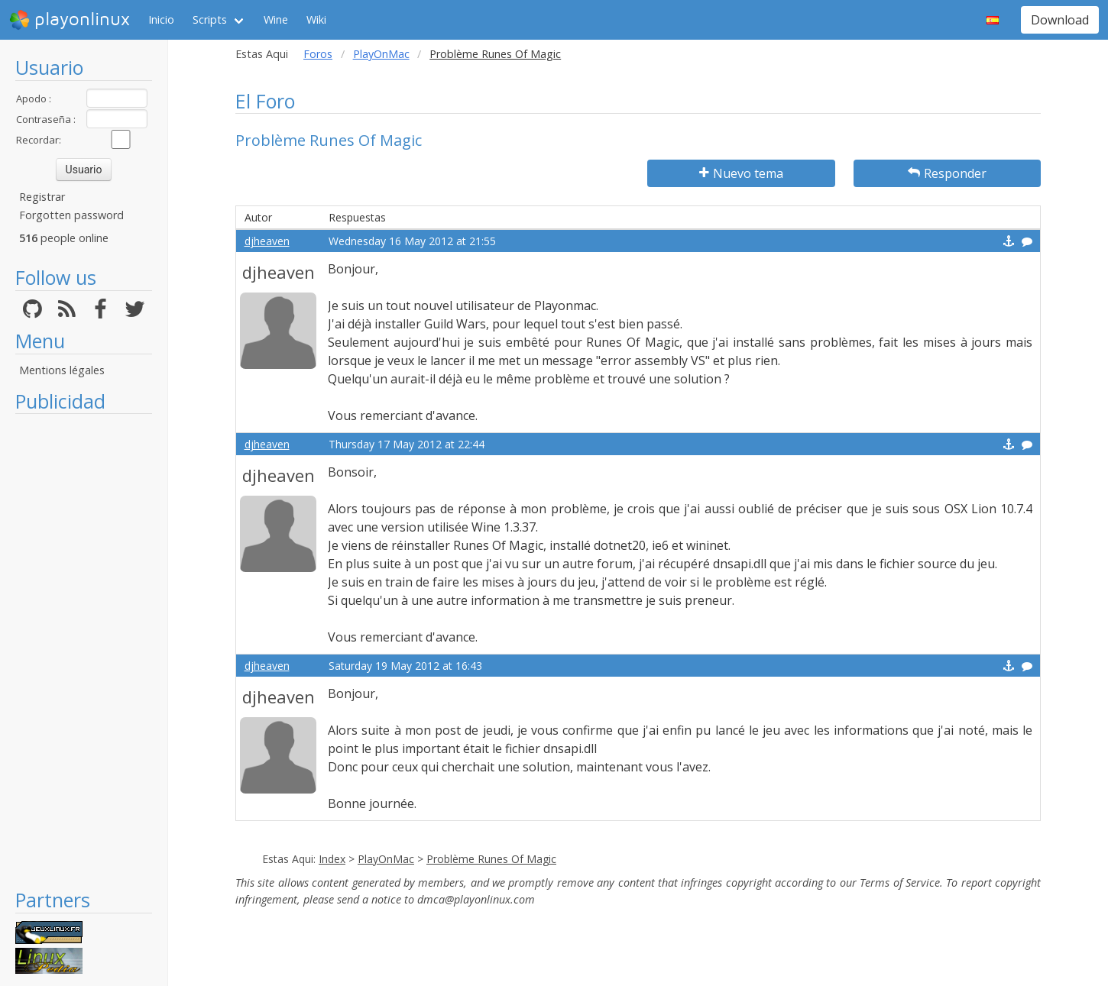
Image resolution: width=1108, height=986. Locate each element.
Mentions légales (62, 370)
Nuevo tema (741, 173)
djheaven (267, 241)
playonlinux (69, 20)
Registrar (42, 196)
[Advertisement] (83, 651)
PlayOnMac (381, 54)
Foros (317, 54)
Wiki (316, 19)
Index (332, 859)
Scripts (210, 19)
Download (1060, 19)
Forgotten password (71, 215)
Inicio (161, 19)
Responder (947, 173)
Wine (276, 19)
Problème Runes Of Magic (491, 859)
